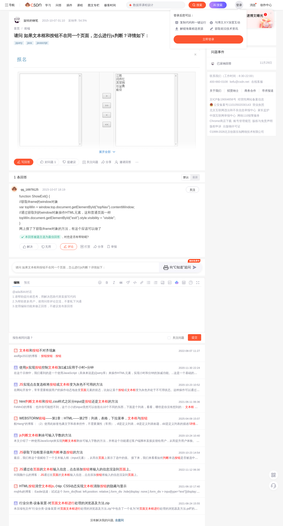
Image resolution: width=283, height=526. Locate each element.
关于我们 (215, 90)
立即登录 (208, 39)
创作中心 (266, 5)
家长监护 (263, 110)
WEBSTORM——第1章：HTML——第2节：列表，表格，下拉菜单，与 (83, 418)
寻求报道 (267, 90)
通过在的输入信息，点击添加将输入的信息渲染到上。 (76, 469)
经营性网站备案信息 (251, 99)
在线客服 (257, 81)
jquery (19, 42)
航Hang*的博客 (24, 423)
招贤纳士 (233, 90)
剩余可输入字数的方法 (45, 435)
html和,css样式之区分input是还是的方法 (68, 401)
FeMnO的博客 (23, 407)
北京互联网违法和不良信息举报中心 (233, 110)
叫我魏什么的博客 (25, 474)
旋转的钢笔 (31, 20)
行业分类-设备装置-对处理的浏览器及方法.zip (64, 503)
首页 (17, 28)
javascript (42, 42)
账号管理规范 (242, 121)
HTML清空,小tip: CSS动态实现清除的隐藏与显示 (73, 486)
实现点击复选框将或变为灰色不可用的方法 (61, 384)
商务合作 (250, 90)
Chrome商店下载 (221, 121)
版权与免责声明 (262, 121)
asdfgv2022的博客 (25, 356)
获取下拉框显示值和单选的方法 (51, 452)
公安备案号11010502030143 (232, 104)
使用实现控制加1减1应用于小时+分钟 (56, 367)
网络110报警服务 (248, 115)
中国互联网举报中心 (223, 115)
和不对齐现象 (37, 350)
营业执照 (258, 104)
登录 (239, 5)
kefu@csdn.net (239, 81)
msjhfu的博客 (22, 491)
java (29, 42)
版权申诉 (215, 126)
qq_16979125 (30, 189)
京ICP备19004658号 (223, 99)
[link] (17, 28)
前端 (27, 28)
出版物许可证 (231, 126)
